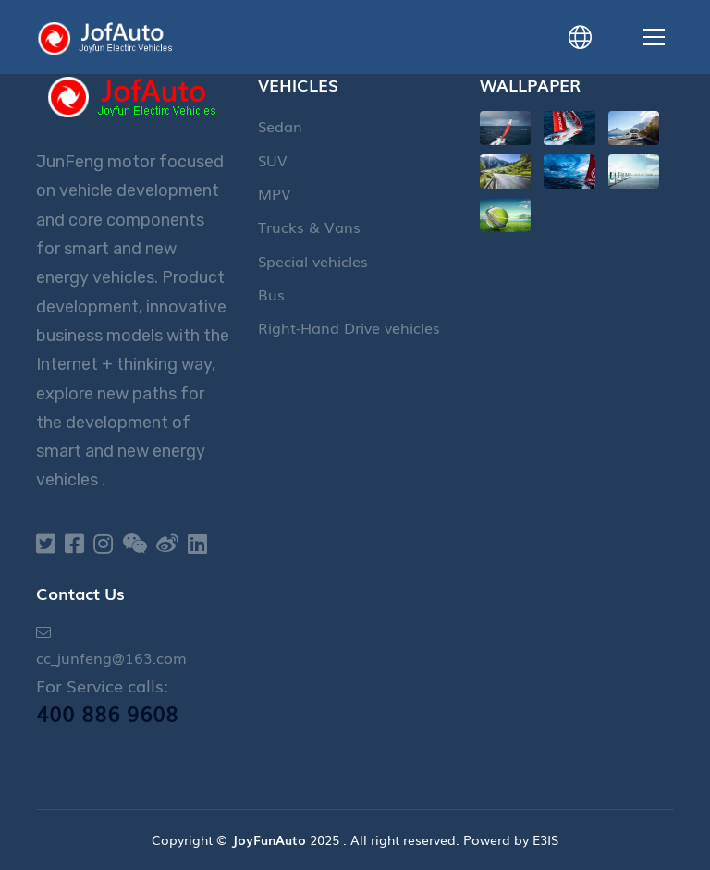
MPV (274, 193)
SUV (273, 160)
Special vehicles (313, 261)
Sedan (280, 126)
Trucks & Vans (309, 226)
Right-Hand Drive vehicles (349, 327)
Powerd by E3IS (510, 839)
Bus (271, 294)
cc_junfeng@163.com (111, 657)
